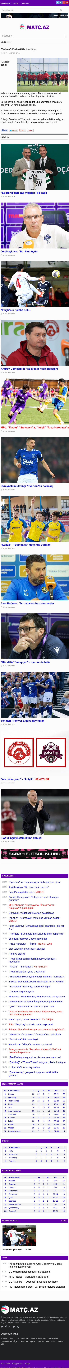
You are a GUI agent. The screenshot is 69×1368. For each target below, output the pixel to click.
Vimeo (14, 1326)
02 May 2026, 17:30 (9, 783)
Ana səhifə (5, 1364)
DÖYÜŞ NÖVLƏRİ (38, 1339)
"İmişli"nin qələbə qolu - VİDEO (17, 1250)
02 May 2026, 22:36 (9, 255)
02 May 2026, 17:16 (9, 841)
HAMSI (63, 1221)
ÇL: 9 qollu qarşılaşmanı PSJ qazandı (30, 1271)
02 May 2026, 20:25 (9, 431)
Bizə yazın (25, 3)
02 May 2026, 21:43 (9, 314)
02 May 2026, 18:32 (9, 724)
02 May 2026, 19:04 (9, 666)
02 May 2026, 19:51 (9, 548)
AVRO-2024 (51, 1341)
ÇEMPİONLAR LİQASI (10, 1341)
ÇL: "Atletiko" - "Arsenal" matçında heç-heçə (33, 1281)
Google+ (63, 2)
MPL (12, 1339)
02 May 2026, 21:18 (9, 372)
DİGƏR (61, 1341)
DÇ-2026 (40, 1341)
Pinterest (66, 2)
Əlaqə (15, 3)
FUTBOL (4, 1339)
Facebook (60, 2)
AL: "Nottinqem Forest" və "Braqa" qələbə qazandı (37, 1286)
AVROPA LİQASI (28, 1341)
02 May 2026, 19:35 (9, 607)
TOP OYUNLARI (23, 1339)
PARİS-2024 (53, 1339)
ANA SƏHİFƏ (5, 42)
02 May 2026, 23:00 (9, 196)
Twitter (57, 2)
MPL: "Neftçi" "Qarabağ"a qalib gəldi (29, 1276)
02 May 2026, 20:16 (9, 489)
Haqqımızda (5, 3)
